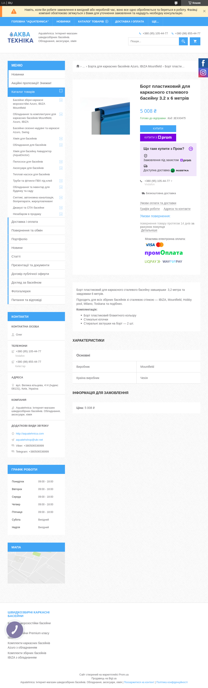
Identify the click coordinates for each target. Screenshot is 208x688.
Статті (16, 256)
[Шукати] (183, 41)
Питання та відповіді (26, 300)
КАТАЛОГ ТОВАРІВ (91, 21)
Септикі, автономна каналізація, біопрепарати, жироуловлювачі (33, 199)
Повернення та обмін (27, 230)
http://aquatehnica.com (30, 433)
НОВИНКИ (63, 21)
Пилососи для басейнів (28, 161)
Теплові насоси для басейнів (31, 174)
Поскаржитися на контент (139, 682)
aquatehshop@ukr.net (29, 439)
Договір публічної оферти (30, 274)
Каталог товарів (23, 91)
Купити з (158, 137)
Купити (158, 128)
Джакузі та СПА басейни (28, 207)
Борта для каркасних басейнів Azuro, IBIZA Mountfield (125, 66)
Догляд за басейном (26, 282)
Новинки (17, 74)
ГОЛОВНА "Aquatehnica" (30, 21)
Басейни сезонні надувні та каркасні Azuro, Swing (36, 130)
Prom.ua (124, 674)
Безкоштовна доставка (161, 193)
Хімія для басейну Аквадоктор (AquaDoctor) (32, 153)
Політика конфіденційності (172, 682)
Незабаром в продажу (27, 214)
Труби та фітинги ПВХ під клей (32, 180)
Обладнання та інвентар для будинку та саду (31, 188)
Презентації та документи (30, 265)
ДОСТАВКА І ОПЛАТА (129, 21)
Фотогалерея (21, 291)
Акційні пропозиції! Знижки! (31, 83)
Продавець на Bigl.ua (104, 678)
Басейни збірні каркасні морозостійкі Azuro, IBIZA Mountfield (29, 103)
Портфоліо (19, 239)
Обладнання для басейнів (29, 144)
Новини (16, 247)
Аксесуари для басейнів (28, 168)
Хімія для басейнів (25, 138)
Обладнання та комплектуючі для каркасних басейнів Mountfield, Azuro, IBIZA (34, 118)
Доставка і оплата (24, 221)
